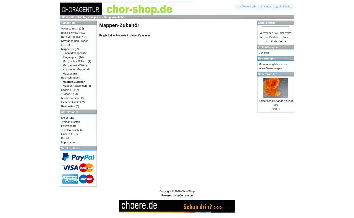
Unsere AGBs (69, 134)
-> (67, 49)
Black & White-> (71, 32)
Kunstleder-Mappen (74, 69)
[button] (247, 6)
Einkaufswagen (268, 47)
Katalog (82, 17)
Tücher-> (66, 93)
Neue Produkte (267, 74)
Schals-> (66, 89)
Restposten (68, 106)
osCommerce (185, 195)
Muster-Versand (70, 98)
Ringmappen (70, 57)
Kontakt (65, 138)
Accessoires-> (69, 28)
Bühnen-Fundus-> (72, 36)
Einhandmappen (72, 53)
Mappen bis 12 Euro (75, 61)
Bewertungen (266, 58)
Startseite (68, 17)
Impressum (68, 142)
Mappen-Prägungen (75, 85)
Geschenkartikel (71, 102)
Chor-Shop (188, 191)
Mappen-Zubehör (115, 17)
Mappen (95, 17)
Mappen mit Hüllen (74, 65)
